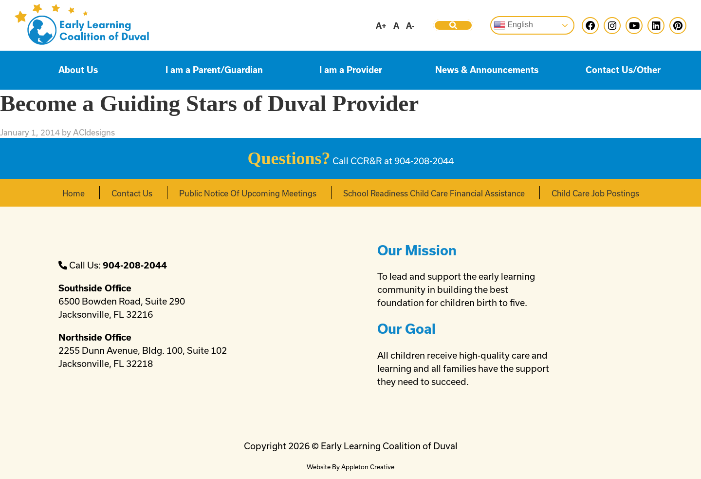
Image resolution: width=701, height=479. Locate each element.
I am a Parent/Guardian (214, 70)
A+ (381, 25)
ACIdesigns (94, 132)
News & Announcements (486, 70)
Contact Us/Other (623, 70)
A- (410, 25)
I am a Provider (350, 70)
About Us (78, 70)
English (513, 25)
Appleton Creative (367, 467)
